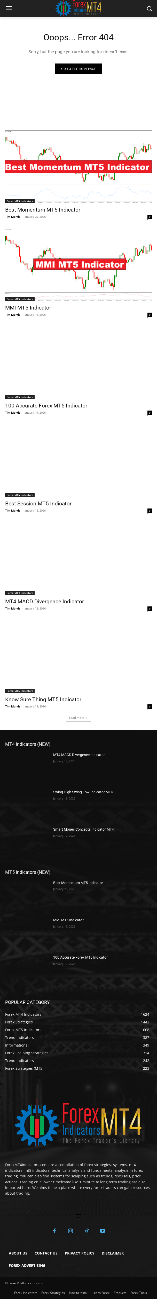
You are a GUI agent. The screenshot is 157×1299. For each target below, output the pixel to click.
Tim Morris (12, 217)
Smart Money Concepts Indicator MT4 (83, 829)
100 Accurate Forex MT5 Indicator (46, 406)
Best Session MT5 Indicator (38, 504)
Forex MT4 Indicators (20, 593)
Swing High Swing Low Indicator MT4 (83, 792)
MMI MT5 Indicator (28, 308)
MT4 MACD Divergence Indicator (44, 601)
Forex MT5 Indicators (20, 201)
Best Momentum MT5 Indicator (42, 210)
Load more (78, 717)
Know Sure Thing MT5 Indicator (43, 699)
